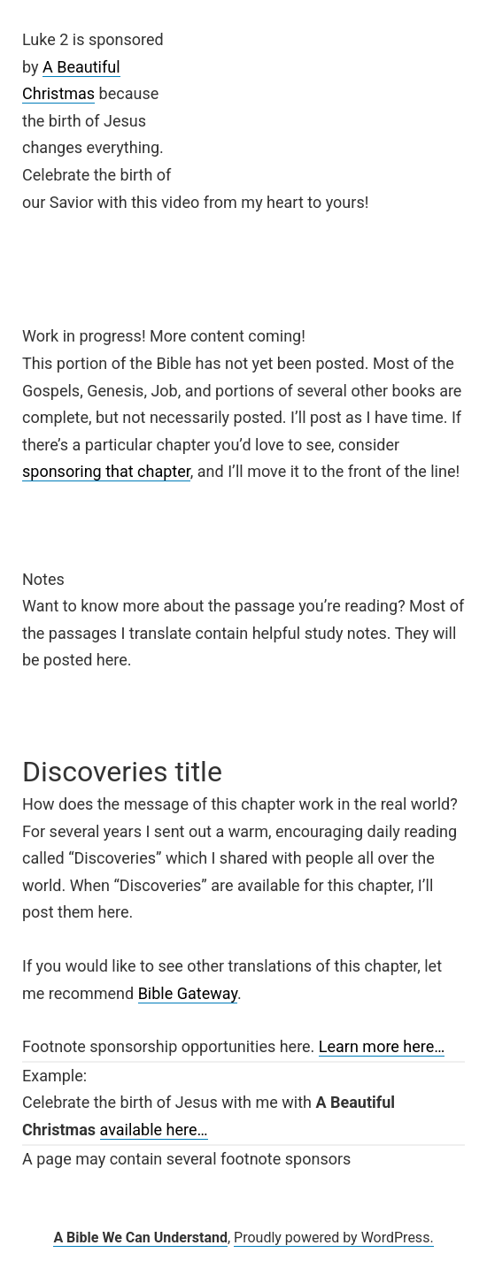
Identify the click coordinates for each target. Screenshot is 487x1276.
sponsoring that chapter (106, 471)
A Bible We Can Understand (140, 1237)
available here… (154, 1129)
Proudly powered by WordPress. (334, 1237)
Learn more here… (382, 1046)
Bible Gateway (187, 993)
